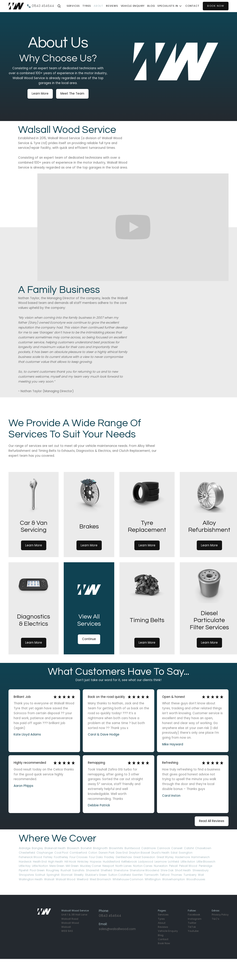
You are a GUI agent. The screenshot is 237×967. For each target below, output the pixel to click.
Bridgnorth (100, 848)
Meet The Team (72, 93)
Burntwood (132, 848)
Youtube (193, 931)
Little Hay (25, 866)
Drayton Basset (139, 853)
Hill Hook (70, 861)
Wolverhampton (173, 879)
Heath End (40, 861)
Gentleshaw (124, 857)
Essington (186, 853)
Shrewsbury (201, 870)
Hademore (182, 857)
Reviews (112, 6)
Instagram (194, 919)
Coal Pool (61, 853)
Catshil (189, 848)
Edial (174, 853)
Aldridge (24, 848)
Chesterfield (27, 853)
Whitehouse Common (127, 879)
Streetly (79, 875)
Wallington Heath (31, 879)
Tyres (161, 919)
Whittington (153, 879)
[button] (59, 6)
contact (192, 6)
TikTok (192, 927)
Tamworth (151, 875)
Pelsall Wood (188, 866)
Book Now (164, 943)
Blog (151, 6)
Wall (201, 875)
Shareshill (92, 870)
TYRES (87, 6)
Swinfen (137, 875)
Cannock (163, 848)
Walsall (49, 879)
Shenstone (121, 870)
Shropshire (26, 875)
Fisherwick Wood (30, 857)
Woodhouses (195, 879)
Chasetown (203, 848)
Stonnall (66, 875)
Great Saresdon (144, 857)
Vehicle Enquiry (133, 6)
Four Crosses (79, 857)
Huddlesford (111, 861)
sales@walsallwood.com (117, 929)
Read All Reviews (211, 821)
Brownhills (116, 848)
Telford (164, 875)
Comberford (78, 853)
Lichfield (173, 861)
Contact (163, 939)
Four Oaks (96, 857)
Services (163, 914)
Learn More (40, 93)
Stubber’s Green (96, 875)
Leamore (160, 861)
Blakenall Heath (55, 848)
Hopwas (96, 861)
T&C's (215, 919)
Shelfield (106, 870)
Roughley (52, 870)
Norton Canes (142, 866)
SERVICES (73, 6)
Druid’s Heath (160, 853)
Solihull (40, 875)
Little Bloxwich (206, 861)
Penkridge (205, 866)
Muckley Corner (90, 866)
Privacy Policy (220, 914)
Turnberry (190, 875)
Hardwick (25, 861)
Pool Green (37, 870)
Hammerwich (200, 857)
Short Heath (183, 870)
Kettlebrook (129, 861)
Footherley (61, 857)
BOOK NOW (215, 6)
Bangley (37, 848)
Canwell (176, 848)
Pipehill (23, 870)
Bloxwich (73, 848)
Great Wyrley (165, 857)
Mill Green (72, 866)
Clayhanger (44, 853)
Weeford (82, 879)
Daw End (122, 853)
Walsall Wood (65, 879)
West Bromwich (100, 879)
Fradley (109, 857)
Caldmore (148, 848)
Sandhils (78, 870)
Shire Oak (167, 870)
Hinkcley (83, 861)
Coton (92, 853)
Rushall (66, 870)
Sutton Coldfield (119, 875)
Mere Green (56, 866)
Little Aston (188, 861)
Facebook (194, 914)
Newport (108, 866)
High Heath (55, 861)
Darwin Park (106, 853)
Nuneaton (161, 866)
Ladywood (145, 861)
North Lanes (123, 866)
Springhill (53, 875)
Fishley (48, 857)
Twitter (192, 923)
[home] (16, 6)
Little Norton (40, 866)
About (98, 6)
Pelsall (173, 866)
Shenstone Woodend (144, 870)
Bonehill (86, 848)
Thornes (176, 875)
